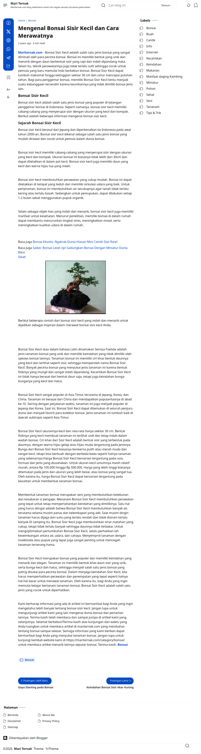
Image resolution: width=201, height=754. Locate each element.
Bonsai (27, 660)
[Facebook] (8, 23)
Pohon (147, 89)
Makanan (149, 70)
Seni (145, 101)
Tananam (149, 107)
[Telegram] (8, 58)
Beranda (13, 715)
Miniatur (148, 82)
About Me (48, 715)
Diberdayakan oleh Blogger (25, 738)
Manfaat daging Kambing (160, 76)
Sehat (146, 95)
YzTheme (52, 749)
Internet (148, 52)
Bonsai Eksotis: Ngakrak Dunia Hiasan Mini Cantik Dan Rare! (75, 242)
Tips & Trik (150, 113)
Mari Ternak (20, 3)
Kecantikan (150, 58)
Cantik (147, 40)
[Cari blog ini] (131, 5)
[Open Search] (187, 745)
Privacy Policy (51, 721)
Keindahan (150, 64)
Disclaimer (14, 721)
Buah (146, 34)
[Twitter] (8, 32)
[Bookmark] (8, 77)
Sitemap (13, 727)
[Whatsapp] (8, 49)
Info (145, 46)
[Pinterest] (8, 41)
